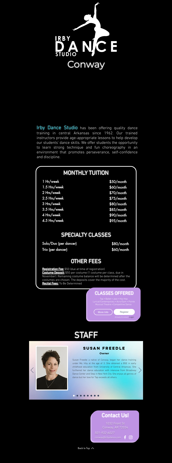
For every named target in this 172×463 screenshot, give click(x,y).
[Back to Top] (86, 448)
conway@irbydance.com (108, 437)
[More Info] (103, 312)
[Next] (140, 370)
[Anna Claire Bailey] (81, 395)
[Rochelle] (98, 395)
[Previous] (32, 370)
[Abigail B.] (77, 395)
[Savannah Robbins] (95, 395)
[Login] (131, 317)
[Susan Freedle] (74, 395)
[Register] (124, 312)
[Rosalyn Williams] (91, 395)
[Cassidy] (88, 395)
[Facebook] (125, 437)
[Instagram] (130, 437)
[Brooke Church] (84, 395)
